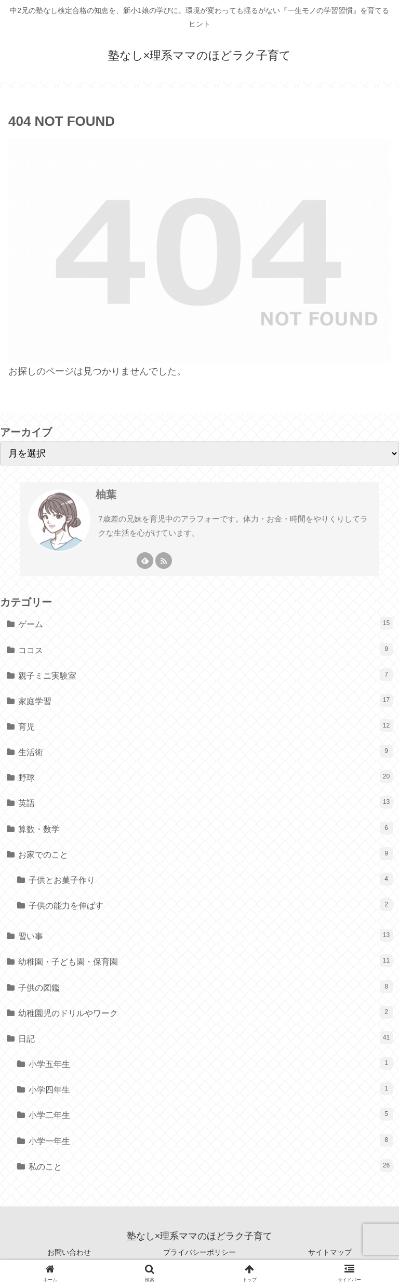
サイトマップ (330, 1252)
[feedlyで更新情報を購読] (145, 560)
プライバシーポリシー (199, 1252)
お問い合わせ (69, 1252)
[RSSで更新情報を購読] (163, 560)
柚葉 (106, 494)
